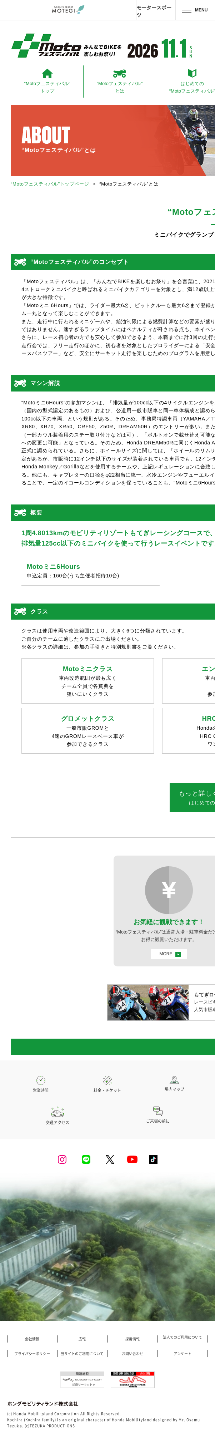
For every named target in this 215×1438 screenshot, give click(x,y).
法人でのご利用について (182, 1337)
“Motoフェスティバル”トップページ (50, 184)
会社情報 (32, 1339)
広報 (82, 1339)
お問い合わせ (132, 1353)
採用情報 (132, 1339)
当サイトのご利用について (82, 1353)
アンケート (182, 1353)
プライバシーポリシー (32, 1353)
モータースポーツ (153, 11)
